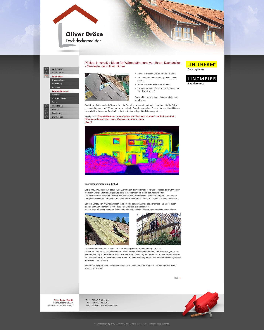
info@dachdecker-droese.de (105, 305)
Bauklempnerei (59, 98)
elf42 (113, 324)
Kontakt (55, 109)
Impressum (57, 113)
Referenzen (57, 106)
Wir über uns (58, 72)
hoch (177, 277)
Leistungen (57, 76)
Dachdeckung (58, 80)
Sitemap (165, 324)
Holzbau (56, 95)
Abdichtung (57, 84)
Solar (54, 102)
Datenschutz (57, 117)
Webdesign (102, 324)
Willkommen (57, 69)
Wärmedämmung (60, 91)
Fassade (56, 87)
